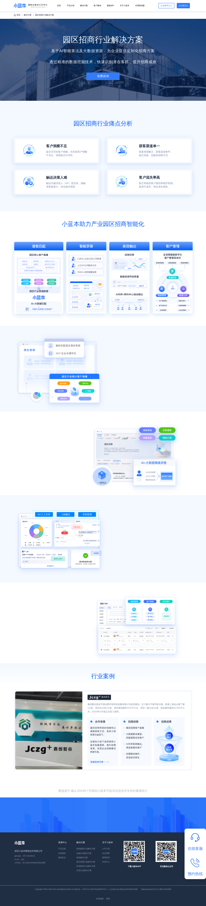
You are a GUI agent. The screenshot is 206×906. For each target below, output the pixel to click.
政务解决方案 (82, 857)
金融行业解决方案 (83, 853)
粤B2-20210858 (165, 889)
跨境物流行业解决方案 (85, 866)
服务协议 (62, 857)
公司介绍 (106, 848)
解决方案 (84, 5)
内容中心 (106, 862)
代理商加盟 (140, 5)
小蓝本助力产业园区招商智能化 (103, 224)
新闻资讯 (106, 857)
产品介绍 (70, 5)
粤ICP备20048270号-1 (99, 889)
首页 (59, 5)
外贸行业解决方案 (83, 870)
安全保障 (106, 853)
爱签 (108, 898)
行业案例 (103, 676)
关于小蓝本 (124, 5)
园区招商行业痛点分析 (103, 123)
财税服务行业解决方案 (85, 848)
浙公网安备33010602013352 (127, 889)
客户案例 (97, 5)
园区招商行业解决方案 (85, 862)
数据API (110, 5)
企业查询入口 (166, 5)
